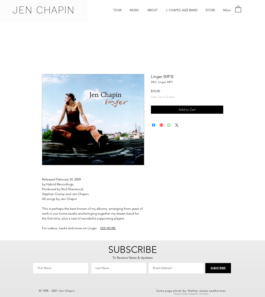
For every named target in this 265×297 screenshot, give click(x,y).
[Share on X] (176, 125)
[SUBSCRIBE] (218, 268)
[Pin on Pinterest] (161, 125)
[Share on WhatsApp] (169, 125)
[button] (238, 8)
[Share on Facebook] (153, 125)
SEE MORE (108, 228)
